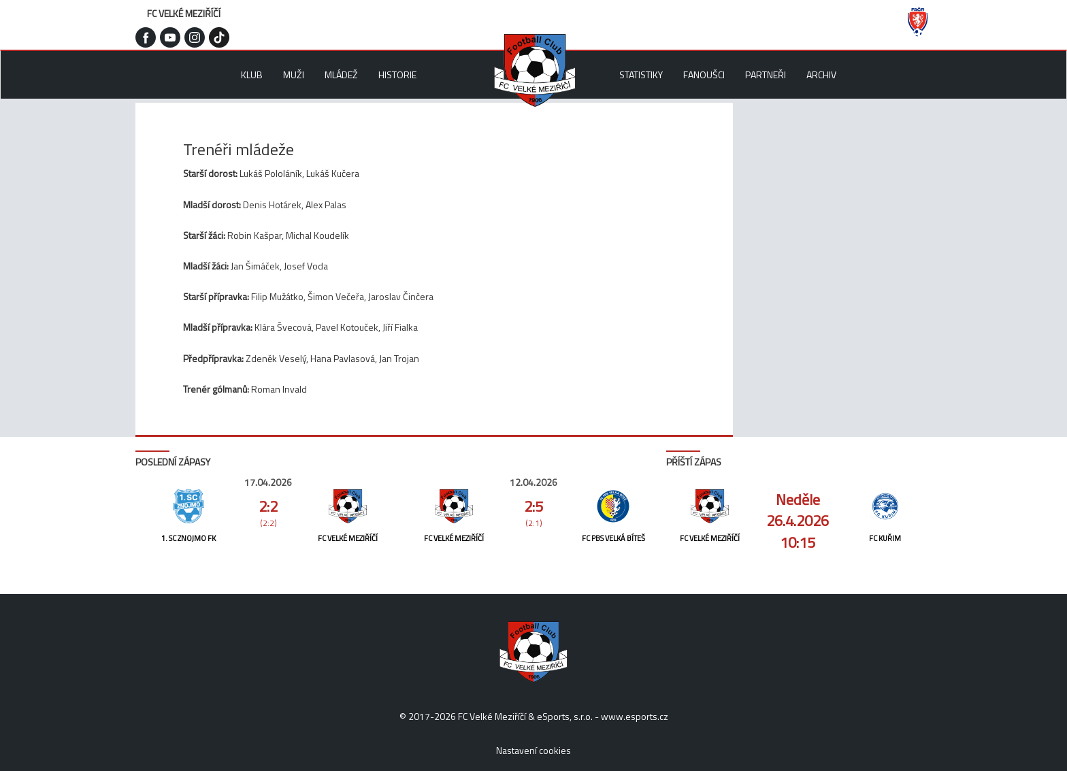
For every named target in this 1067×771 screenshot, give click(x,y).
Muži (293, 74)
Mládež (341, 74)
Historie (397, 74)
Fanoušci (704, 74)
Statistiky (641, 74)
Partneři (765, 74)
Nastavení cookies (533, 750)
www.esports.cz (634, 716)
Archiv (821, 74)
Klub (252, 74)
